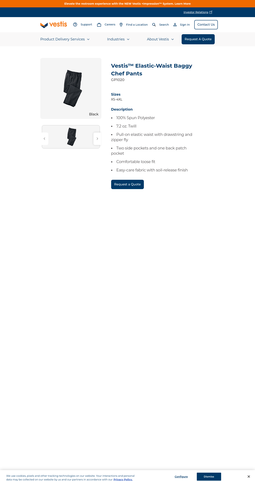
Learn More (183, 3)
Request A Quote (198, 39)
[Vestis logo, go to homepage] (53, 24)
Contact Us (206, 24)
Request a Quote (127, 184)
